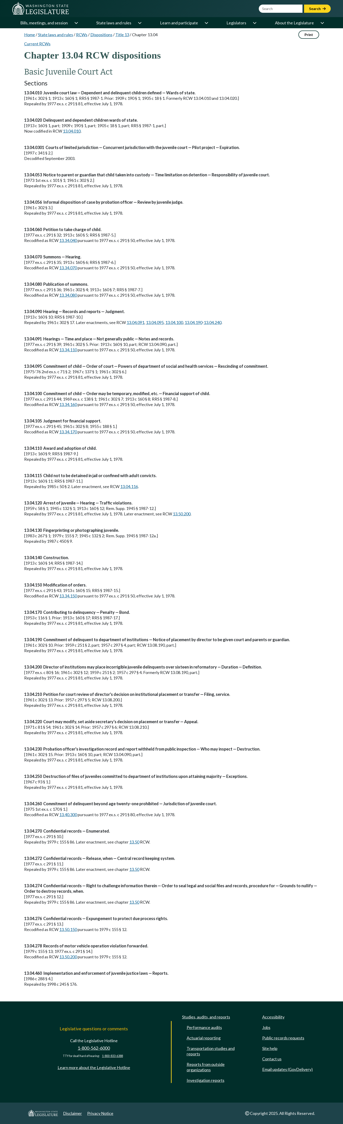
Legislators (236, 22)
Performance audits (204, 1027)
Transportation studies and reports (211, 1051)
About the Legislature (294, 22)
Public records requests (283, 1037)
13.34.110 (68, 349)
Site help (269, 1048)
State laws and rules (113, 22)
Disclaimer (72, 1113)
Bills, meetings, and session (44, 22)
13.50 (134, 841)
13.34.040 (68, 240)
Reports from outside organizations (206, 1067)
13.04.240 (212, 322)
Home (29, 34)
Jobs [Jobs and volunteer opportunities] (266, 1027)
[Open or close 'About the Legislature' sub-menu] (322, 22)
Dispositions (101, 34)
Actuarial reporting (204, 1037)
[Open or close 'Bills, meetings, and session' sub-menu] (76, 22)
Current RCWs (37, 43)
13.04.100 (174, 322)
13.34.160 (68, 404)
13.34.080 (68, 295)
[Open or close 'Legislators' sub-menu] (254, 22)
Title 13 (122, 34)
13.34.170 (68, 431)
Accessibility (273, 1016)
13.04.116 (129, 486)
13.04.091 (135, 322)
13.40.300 (68, 814)
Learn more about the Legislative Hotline (94, 1067)
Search (317, 8)
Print (309, 34)
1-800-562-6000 (94, 1048)
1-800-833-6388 (112, 1056)
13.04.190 (193, 322)
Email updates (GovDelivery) (287, 1069)
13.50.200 (182, 513)
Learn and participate (179, 22)
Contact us (272, 1058)
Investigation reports (205, 1080)
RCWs (81, 34)
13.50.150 (68, 929)
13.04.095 (155, 322)
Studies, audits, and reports (206, 1016)
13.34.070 (68, 267)
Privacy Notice (100, 1113)
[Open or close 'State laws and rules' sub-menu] (139, 22)
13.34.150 (68, 595)
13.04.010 (72, 131)
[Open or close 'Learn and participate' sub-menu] (206, 22)
